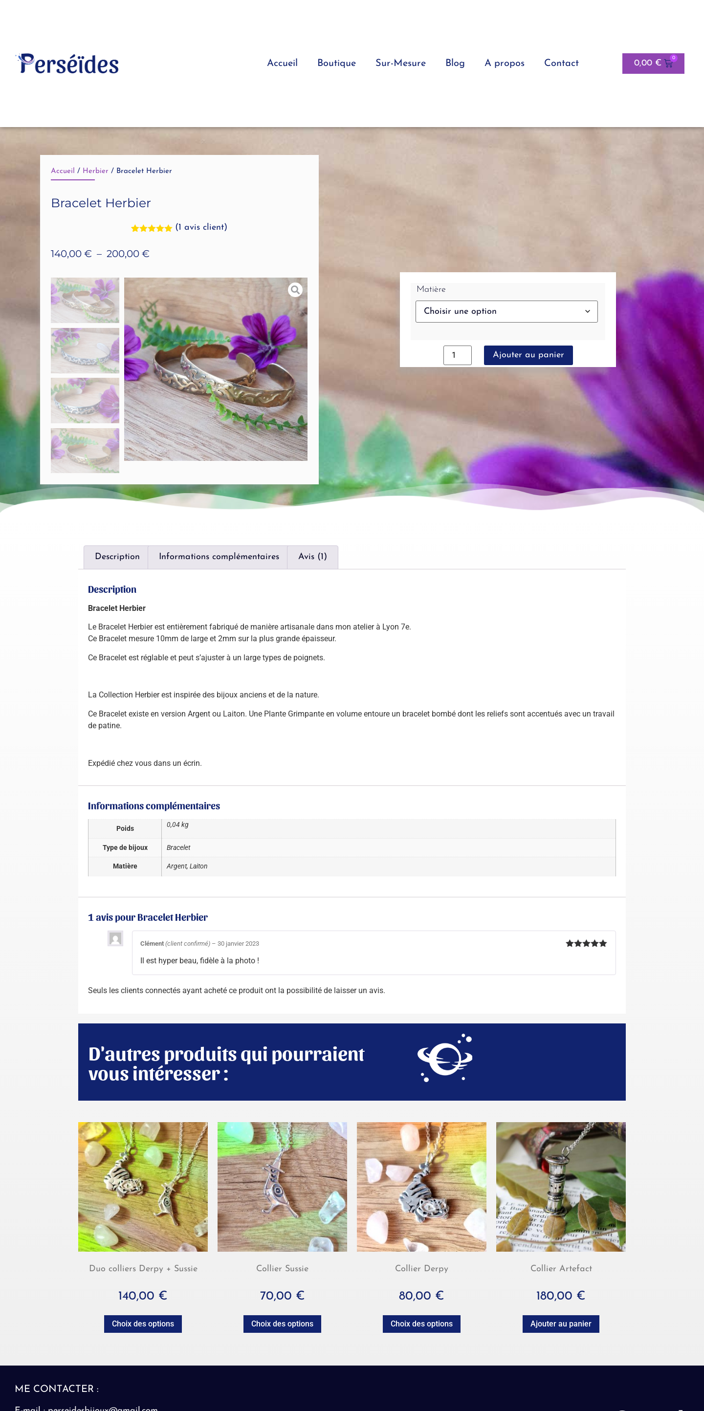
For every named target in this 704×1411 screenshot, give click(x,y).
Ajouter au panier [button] (561, 1323)
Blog (455, 63)
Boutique (336, 63)
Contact (561, 63)
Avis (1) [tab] (312, 557)
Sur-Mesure (400, 63)
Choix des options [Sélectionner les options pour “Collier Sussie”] (282, 1323)
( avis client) (201, 227)
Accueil (282, 63)
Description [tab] (117, 557)
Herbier (96, 171)
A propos (504, 63)
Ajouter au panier (528, 355)
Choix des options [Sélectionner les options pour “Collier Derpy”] (422, 1323)
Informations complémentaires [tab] (219, 557)
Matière (431, 289)
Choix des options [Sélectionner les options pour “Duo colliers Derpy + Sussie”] (143, 1323)
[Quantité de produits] (457, 355)
